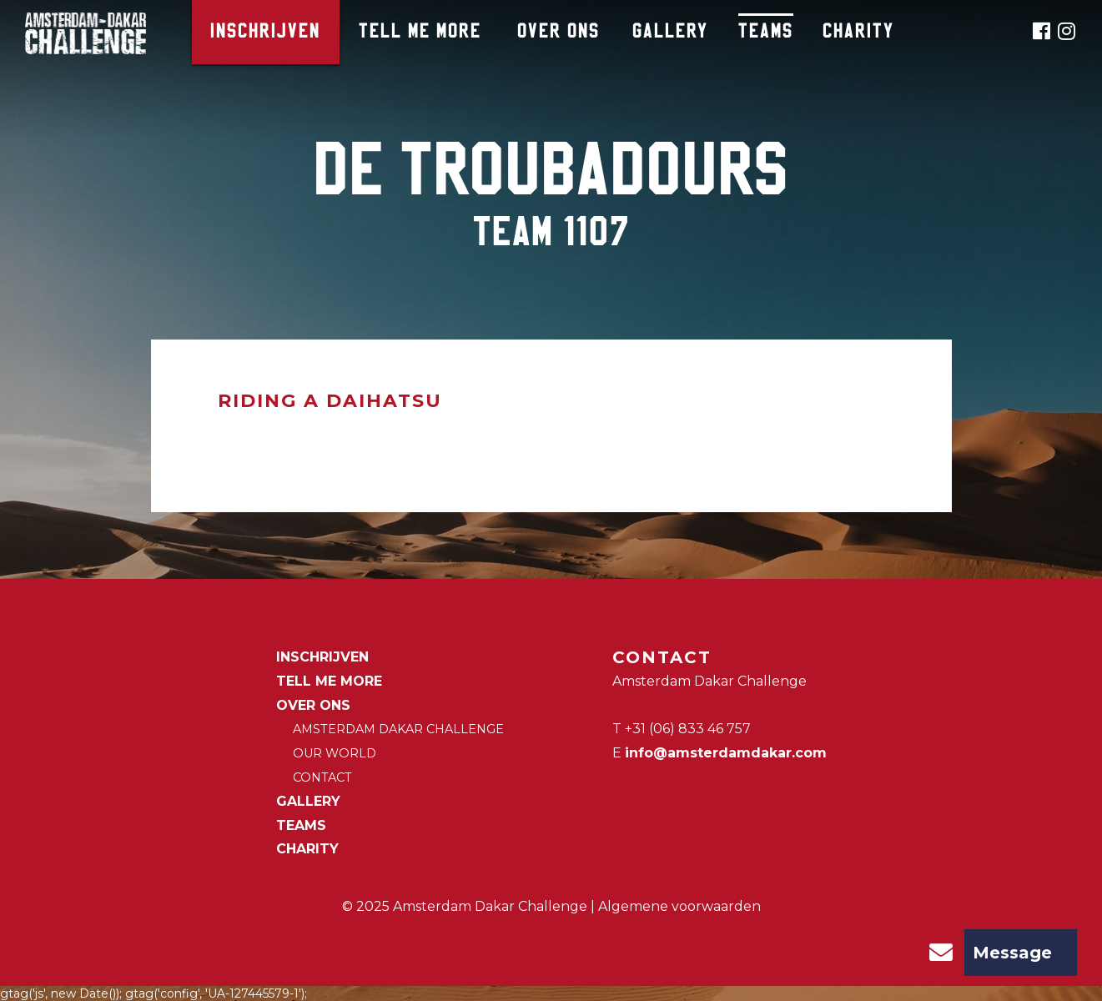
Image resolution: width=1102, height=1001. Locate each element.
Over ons (558, 32)
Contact (322, 777)
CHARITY (858, 32)
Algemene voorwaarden (679, 906)
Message (985, 952)
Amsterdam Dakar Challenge (398, 729)
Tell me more (420, 32)
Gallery (670, 32)
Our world (334, 753)
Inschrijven (265, 32)
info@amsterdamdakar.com (726, 753)
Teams (765, 32)
